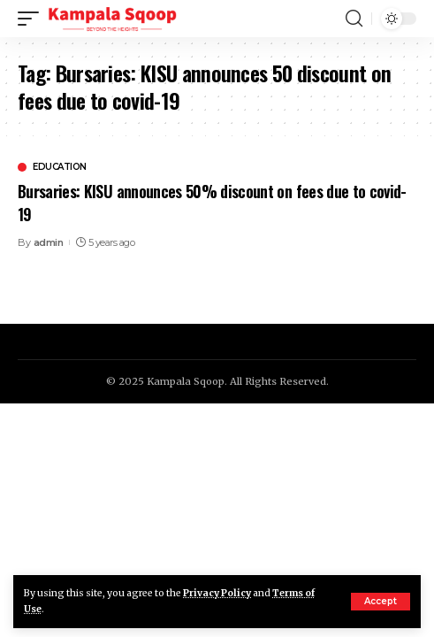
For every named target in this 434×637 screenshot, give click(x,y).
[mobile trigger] (33, 18)
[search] (354, 18)
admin (49, 242)
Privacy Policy (217, 593)
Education (60, 167)
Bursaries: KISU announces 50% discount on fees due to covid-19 (212, 202)
